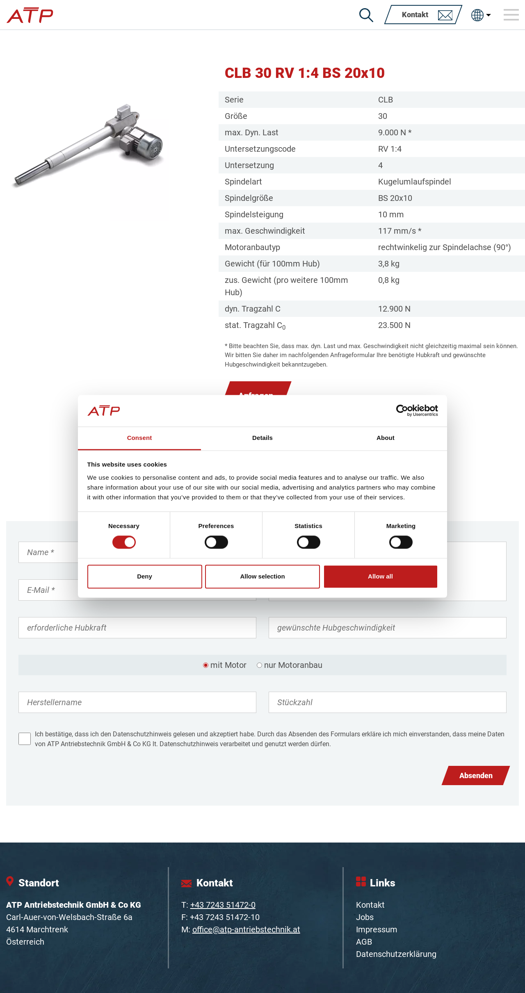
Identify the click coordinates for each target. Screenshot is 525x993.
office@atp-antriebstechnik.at (246, 929)
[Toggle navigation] (511, 15)
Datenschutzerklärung (396, 954)
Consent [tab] (139, 437)
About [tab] (386, 437)
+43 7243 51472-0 (223, 905)
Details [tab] (262, 437)
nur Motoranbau (293, 665)
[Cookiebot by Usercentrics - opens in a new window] (402, 411)
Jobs (365, 917)
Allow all (380, 576)
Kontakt (370, 905)
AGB (364, 942)
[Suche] (366, 15)
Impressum (376, 929)
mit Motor (228, 665)
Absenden (476, 775)
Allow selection (262, 576)
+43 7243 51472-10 (225, 917)
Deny (144, 576)
